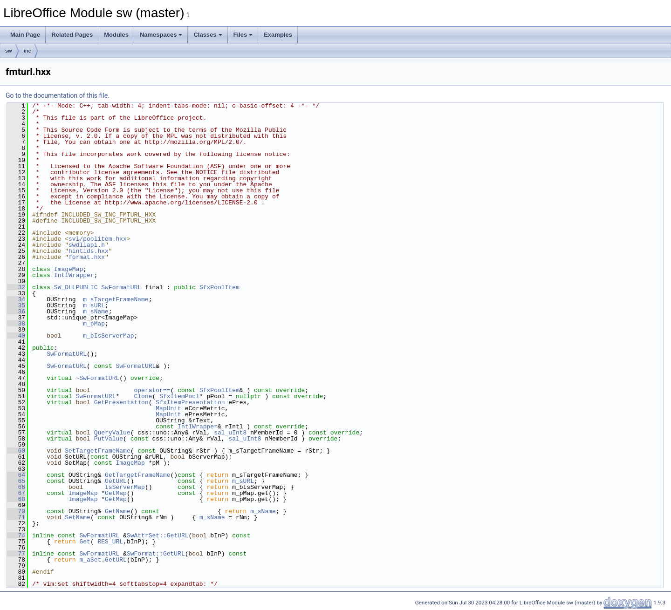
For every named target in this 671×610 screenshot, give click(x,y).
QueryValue (112, 432)
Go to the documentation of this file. (58, 95)
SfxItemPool (179, 396)
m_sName (96, 311)
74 (16, 535)
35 (16, 305)
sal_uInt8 (230, 432)
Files (243, 34)
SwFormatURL (121, 287)
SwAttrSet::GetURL (158, 535)
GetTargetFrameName (137, 475)
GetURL (116, 481)
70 (16, 511)
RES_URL (110, 541)
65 (16, 481)
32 (16, 287)
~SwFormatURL (98, 378)
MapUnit (168, 408)
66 (16, 487)
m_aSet (90, 560)
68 (16, 499)
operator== (152, 390)
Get (84, 541)
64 (16, 475)
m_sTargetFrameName (115, 299)
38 (16, 323)
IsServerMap (125, 487)
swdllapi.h (86, 245)
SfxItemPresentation (190, 402)
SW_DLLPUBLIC (76, 287)
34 (16, 299)
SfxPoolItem (219, 287)
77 (16, 553)
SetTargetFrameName (97, 451)
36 (16, 311)
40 (16, 336)
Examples (278, 34)
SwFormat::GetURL (156, 553)
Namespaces (161, 34)
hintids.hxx (88, 251)
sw (8, 51)
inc (27, 51)
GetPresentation (121, 402)
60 (16, 451)
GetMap (116, 493)
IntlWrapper (74, 275)
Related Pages (72, 34)
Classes (207, 34)
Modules (116, 34)
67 (16, 493)
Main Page (25, 34)
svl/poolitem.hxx (97, 239)
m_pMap (94, 323)
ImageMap (68, 269)
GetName (117, 511)
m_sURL (94, 305)
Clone (143, 396)
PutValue (108, 438)
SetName (77, 517)
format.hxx (86, 257)
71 (16, 517)
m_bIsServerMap (108, 336)
